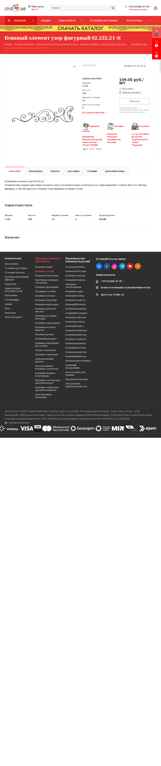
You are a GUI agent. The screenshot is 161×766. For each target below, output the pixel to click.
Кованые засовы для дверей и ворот (47, 381)
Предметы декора (76, 379)
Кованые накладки (46, 304)
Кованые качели (75, 275)
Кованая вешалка (76, 330)
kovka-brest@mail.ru (113, 287)
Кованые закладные (47, 322)
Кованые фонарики (47, 287)
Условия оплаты (14, 272)
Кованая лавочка (75, 317)
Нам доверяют (13, 317)
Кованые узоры (44, 271)
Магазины (11, 295)
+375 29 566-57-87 (138, 6)
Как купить (11, 263)
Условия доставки (16, 268)
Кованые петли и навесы (45, 328)
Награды (10, 312)
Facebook (107, 266)
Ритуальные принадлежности (76, 385)
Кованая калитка (75, 308)
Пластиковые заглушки (43, 396)
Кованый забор (74, 295)
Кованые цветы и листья (45, 310)
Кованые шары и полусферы (45, 374)
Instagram (114, 266)
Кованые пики (43, 266)
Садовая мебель (75, 266)
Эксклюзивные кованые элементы (46, 367)
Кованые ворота (75, 300)
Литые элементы (45, 350)
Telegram (122, 266)
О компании (12, 299)
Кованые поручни (46, 300)
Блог (7, 308)
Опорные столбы (45, 291)
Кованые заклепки (46, 354)
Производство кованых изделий (77, 260)
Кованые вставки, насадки (46, 317)
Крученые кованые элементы (46, 281)
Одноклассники (138, 266)
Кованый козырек (76, 313)
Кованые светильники (73, 285)
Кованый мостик (75, 347)
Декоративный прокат (44, 360)
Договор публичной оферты (17, 278)
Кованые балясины (46, 275)
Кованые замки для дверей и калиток (47, 389)
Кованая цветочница (78, 360)
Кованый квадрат (46, 338)
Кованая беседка (75, 271)
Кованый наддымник (72, 366)
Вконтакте (99, 266)
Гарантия (10, 283)
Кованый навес (74, 326)
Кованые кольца (45, 295)
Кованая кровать (75, 343)
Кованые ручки (44, 334)
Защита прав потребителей (13, 289)
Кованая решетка (76, 352)
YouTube (130, 266)
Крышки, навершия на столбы (47, 344)
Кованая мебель (75, 321)
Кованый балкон (75, 304)
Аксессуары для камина (75, 373)
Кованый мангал (75, 279)
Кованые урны (74, 291)
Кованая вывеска (75, 334)
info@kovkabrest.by (138, 287)
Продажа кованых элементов (47, 260)
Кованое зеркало (75, 339)
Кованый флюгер (75, 356)
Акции (8, 304)
